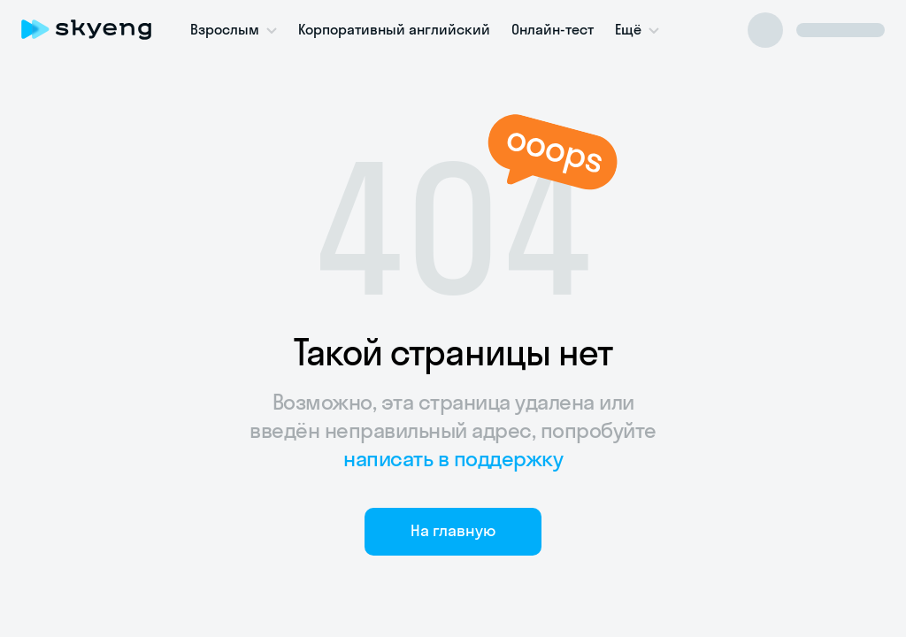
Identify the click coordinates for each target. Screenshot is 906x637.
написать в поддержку (453, 458)
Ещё (628, 29)
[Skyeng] (86, 29)
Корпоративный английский (394, 29)
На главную (453, 530)
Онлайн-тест (552, 29)
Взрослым (224, 29)
